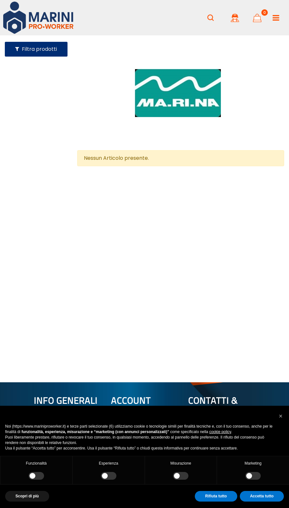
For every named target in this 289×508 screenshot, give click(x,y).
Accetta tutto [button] (262, 496)
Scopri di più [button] (27, 496)
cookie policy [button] (220, 432)
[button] (280, 416)
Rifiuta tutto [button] (216, 496)
